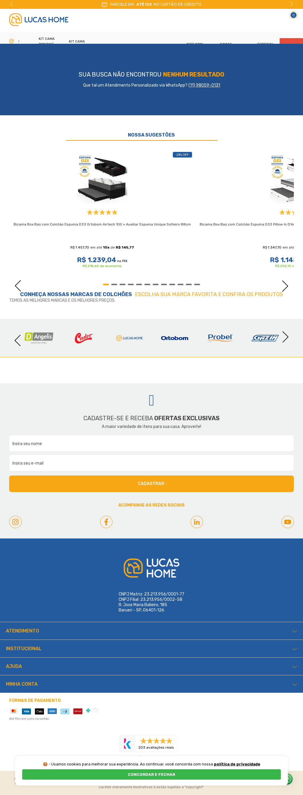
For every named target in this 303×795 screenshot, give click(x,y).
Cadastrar (152, 483)
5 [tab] (139, 284)
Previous (11, 4)
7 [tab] (156, 284)
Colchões (117, 294)
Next (291, 4)
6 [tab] (147, 284)
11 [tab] (189, 284)
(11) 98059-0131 (204, 85)
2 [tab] (114, 284)
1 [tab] (106, 284)
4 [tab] (131, 284)
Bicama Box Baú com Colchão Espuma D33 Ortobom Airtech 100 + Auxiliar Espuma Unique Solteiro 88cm (102, 224)
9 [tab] (172, 284)
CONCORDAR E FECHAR (151, 774)
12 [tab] (197, 284)
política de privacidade (237, 764)
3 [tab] (122, 284)
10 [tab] (180, 284)
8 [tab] (164, 284)
